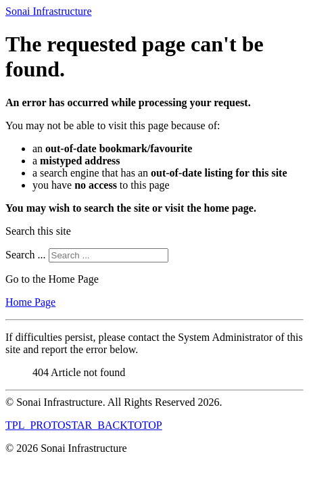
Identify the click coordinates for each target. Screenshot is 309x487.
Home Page (30, 302)
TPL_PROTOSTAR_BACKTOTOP (83, 425)
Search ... (25, 254)
